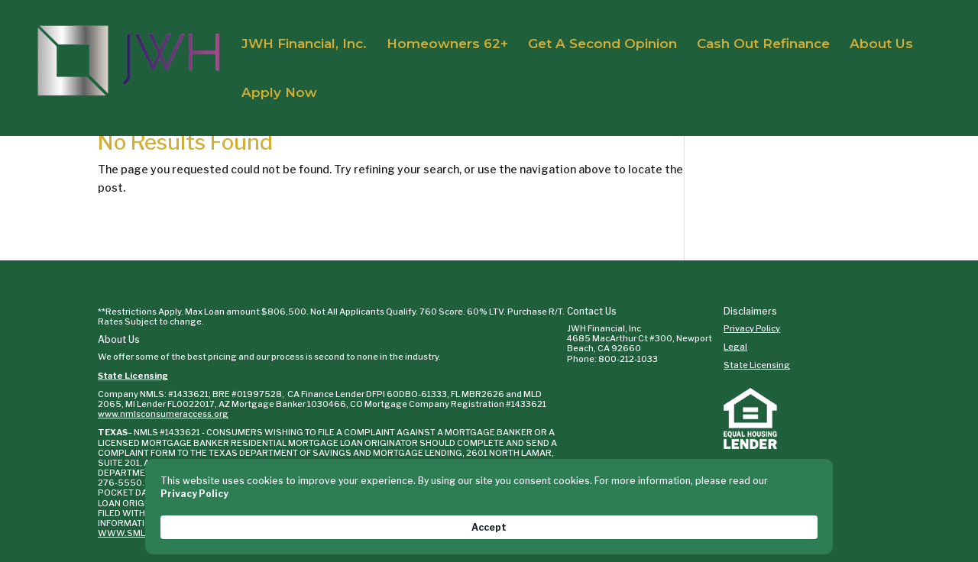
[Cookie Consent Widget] (489, 520)
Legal (735, 346)
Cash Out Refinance (763, 44)
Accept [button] (784, 519)
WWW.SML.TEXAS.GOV (269, 472)
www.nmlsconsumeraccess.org (163, 414)
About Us (881, 44)
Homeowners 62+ (447, 44)
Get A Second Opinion (602, 44)
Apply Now (279, 93)
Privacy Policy (752, 328)
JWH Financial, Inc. (304, 44)
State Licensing (133, 375)
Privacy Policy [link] (236, 526)
